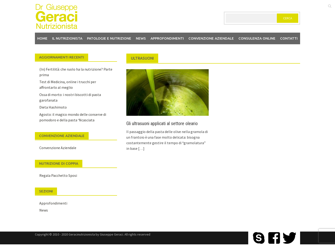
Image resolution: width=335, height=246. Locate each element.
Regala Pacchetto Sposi (58, 175)
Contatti (289, 38)
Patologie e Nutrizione (109, 38)
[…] (140, 148)
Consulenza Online (256, 38)
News (141, 38)
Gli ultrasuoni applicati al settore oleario (162, 123)
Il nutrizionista (67, 38)
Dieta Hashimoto (53, 107)
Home (42, 38)
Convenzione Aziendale (57, 147)
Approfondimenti (167, 38)
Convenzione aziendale (211, 38)
